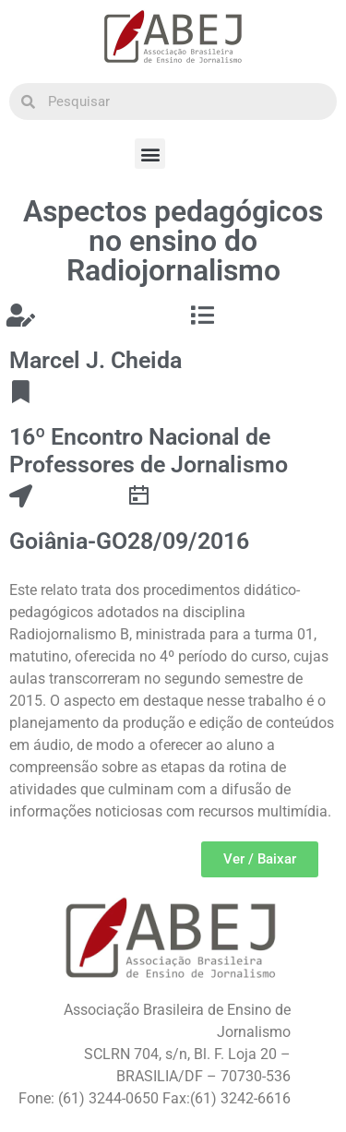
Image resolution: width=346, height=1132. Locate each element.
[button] (150, 153)
